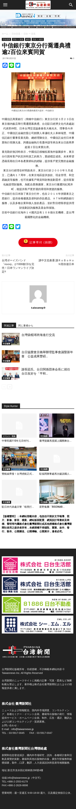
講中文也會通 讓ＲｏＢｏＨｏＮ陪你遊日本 (56, 262)
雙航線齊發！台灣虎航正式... (18, 473)
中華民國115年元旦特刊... (16, 440)
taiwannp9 (38, 307)
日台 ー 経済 (38, 39)
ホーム (5, 33)
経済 (28, 39)
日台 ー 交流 (29, 33)
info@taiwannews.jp (22, 729)
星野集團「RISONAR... (52, 506)
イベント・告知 (9, 436)
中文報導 (6, 343)
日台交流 (16, 33)
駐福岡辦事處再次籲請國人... (55, 473)
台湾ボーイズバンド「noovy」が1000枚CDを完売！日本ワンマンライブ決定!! (18, 266)
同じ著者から (25, 325)
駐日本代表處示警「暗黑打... (18, 506)
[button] (71, 5)
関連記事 (9, 325)
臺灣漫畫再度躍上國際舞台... (55, 440)
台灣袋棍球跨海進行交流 (38, 335)
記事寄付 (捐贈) (38, 242)
